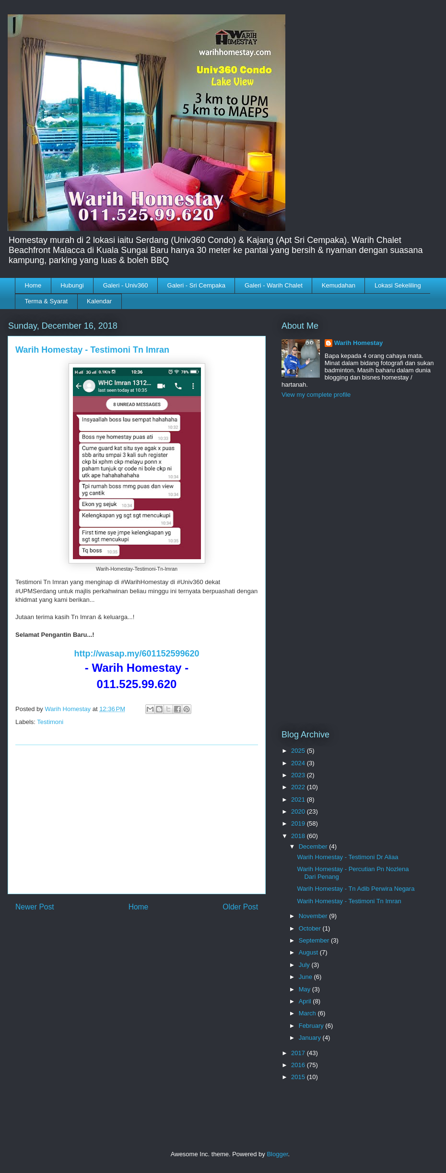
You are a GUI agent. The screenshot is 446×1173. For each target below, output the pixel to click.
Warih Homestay (358, 342)
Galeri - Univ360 (125, 285)
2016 (299, 1065)
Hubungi (71, 285)
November (314, 916)
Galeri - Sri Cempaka (196, 285)
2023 (299, 775)
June (306, 976)
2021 (299, 799)
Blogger (277, 1154)
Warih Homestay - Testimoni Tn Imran (349, 901)
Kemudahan (338, 285)
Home (33, 285)
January (311, 1037)
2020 (299, 811)
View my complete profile (316, 394)
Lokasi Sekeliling (398, 285)
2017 (299, 1053)
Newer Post (34, 907)
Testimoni (50, 721)
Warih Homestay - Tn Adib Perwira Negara (355, 888)
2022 (299, 787)
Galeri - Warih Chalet (274, 285)
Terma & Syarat (46, 301)
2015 (299, 1077)
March (308, 1013)
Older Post (240, 907)
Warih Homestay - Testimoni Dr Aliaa (347, 857)
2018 (299, 836)
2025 (299, 750)
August (309, 952)
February (312, 1025)
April (306, 1001)
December (314, 846)
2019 (299, 823)
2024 (299, 763)
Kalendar (99, 301)
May (305, 989)
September (315, 940)
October (311, 928)
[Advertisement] (136, 819)
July (305, 964)
